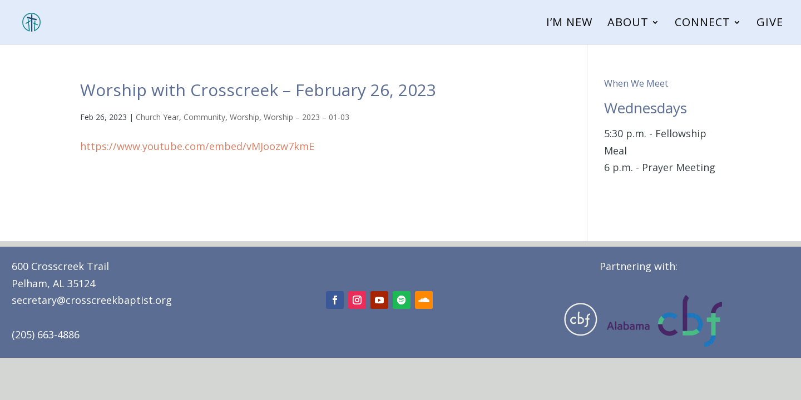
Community (204, 117)
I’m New (569, 23)
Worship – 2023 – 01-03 (306, 117)
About (628, 23)
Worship (244, 117)
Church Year (157, 117)
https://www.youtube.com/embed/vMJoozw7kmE (197, 146)
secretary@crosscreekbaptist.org (92, 300)
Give (769, 23)
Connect (702, 23)
